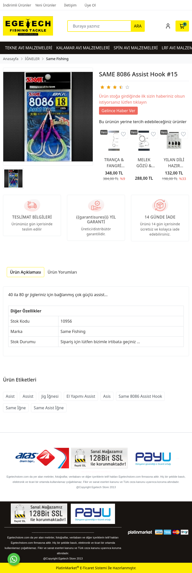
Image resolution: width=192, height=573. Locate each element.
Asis (107, 396)
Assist (27, 396)
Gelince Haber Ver (118, 110)
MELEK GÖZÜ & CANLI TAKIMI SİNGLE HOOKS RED (144, 163)
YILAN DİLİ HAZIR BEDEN (174, 163)
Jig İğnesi (50, 396)
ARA (138, 26)
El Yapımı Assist (80, 396)
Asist (10, 396)
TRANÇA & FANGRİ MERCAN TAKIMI (114, 163)
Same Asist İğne (49, 408)
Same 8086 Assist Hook (140, 396)
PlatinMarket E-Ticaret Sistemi (81, 567)
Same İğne (16, 408)
